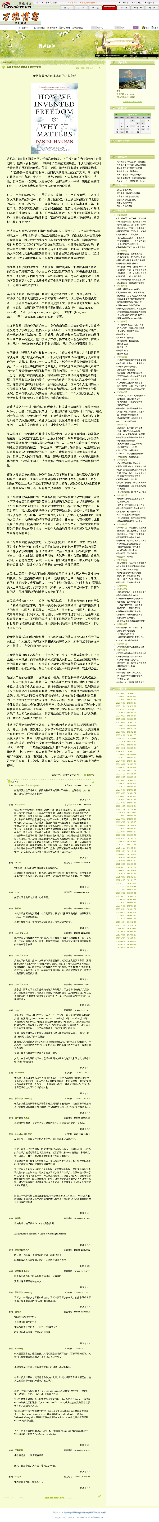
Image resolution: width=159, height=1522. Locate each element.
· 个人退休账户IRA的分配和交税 (130, 315)
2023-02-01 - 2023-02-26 (126, 799)
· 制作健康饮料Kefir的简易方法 (129, 598)
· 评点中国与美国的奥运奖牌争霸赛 (131, 470)
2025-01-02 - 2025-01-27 (126, 735)
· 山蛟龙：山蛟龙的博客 (126, 200)
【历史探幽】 (122, 524)
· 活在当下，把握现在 (125, 337)
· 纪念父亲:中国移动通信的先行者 (130, 566)
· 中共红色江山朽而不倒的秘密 (129, 383)
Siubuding (27, 1098)
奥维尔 (26, 1118)
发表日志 (41, 28)
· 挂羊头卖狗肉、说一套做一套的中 (131, 225)
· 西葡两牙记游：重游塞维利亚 (129, 174)
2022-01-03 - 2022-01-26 (126, 841)
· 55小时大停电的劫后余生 (127, 415)
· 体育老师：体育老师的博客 (128, 196)
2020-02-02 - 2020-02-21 (126, 915)
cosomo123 (19, 1073)
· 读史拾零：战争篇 (124, 557)
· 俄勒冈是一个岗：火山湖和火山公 (131, 273)
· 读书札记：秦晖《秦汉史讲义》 (130, 673)
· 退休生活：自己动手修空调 (128, 399)
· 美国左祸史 (121, 669)
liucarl (17, 892)
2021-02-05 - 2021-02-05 (126, 877)
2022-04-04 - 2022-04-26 (126, 832)
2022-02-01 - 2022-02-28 (126, 838)
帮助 (147, 28)
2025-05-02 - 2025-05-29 (126, 722)
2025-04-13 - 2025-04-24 (126, 725)
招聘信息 (84, 1512)
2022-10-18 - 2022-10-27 (126, 812)
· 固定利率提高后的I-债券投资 (129, 302)
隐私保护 (102, 1512)
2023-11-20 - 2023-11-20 (126, 774)
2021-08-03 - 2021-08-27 (126, 857)
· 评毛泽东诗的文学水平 (126, 479)
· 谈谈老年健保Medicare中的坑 (129, 318)
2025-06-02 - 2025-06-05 (126, 719)
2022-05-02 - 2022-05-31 (126, 828)
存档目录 (122, 688)
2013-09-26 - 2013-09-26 (126, 948)
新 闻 (81, 7)
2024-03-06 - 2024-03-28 (126, 764)
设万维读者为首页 (49, 2)
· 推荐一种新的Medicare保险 (128, 289)
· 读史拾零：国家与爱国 (126, 553)
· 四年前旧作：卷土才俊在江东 (129, 627)
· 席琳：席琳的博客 (124, 203)
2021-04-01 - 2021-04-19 (126, 870)
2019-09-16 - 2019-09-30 (126, 932)
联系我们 (137, 2)
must (17, 933)
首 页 (67, 7)
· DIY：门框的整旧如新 (126, 421)
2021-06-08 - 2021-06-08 (126, 864)
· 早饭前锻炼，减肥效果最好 (128, 457)
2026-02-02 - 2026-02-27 (126, 700)
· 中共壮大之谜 (122, 679)
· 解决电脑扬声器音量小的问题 (129, 521)
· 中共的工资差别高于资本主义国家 (131, 360)
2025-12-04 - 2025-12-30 (126, 706)
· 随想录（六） (122, 344)
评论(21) (75, 775)
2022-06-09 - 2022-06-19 (126, 825)
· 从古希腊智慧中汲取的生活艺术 (130, 647)
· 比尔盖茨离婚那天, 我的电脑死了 (130, 508)
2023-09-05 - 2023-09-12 (126, 777)
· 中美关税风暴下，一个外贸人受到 (131, 241)
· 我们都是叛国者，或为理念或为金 (131, 178)
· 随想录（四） (122, 350)
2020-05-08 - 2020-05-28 (126, 906)
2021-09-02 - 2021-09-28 (126, 854)
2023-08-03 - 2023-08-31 (126, 780)
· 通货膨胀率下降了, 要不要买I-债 (130, 292)
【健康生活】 (122, 424)
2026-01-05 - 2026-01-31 (126, 703)
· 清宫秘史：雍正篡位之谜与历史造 (131, 531)
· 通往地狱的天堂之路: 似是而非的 (130, 247)
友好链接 (122, 185)
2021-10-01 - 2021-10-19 (126, 851)
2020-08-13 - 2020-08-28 (126, 896)
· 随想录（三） (122, 354)
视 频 (95, 7)
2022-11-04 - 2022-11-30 (126, 809)
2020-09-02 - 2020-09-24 (126, 893)
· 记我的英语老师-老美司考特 (128, 573)
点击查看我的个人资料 (132, 102)
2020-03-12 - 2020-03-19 (126, 912)
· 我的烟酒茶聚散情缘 (125, 441)
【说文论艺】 (122, 460)
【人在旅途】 (122, 251)
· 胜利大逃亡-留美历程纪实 (127, 569)
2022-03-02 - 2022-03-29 (126, 835)
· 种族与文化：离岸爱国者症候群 (130, 682)
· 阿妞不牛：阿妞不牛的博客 (128, 193)
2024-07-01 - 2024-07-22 (126, 751)
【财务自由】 (122, 286)
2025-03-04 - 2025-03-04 (126, 729)
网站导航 (93, 1512)
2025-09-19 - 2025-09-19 (126, 712)
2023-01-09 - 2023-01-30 (126, 803)
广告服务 (124, 2)
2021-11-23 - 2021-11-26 (126, 848)
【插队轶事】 (122, 586)
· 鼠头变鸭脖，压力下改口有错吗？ (131, 386)
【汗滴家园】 (122, 392)
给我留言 (79, 28)
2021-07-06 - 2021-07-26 (126, 861)
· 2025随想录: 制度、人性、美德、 (130, 325)
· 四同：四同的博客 (124, 206)
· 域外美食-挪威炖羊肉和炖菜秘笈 (130, 621)
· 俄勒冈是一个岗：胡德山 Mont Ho (131, 267)
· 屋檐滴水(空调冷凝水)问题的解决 (131, 395)
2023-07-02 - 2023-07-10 (126, 783)
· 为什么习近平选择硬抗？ (127, 244)
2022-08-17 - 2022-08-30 (126, 819)
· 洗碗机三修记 (122, 405)
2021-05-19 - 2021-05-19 (126, 867)
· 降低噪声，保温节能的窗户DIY (130, 408)
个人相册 (66, 28)
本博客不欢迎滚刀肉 (132, 144)
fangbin (18, 1477)
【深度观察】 (122, 215)
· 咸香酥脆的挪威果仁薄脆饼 (128, 611)
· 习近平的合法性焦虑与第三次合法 (131, 376)
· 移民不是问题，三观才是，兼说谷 (131, 231)
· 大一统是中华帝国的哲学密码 (129, 676)
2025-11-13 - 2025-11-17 (126, 709)
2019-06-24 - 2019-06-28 (126, 941)
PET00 (18, 863)
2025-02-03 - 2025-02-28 (126, 732)
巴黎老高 (19, 1450)
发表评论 (90, 775)
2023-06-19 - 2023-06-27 (126, 787)
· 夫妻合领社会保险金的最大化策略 (131, 312)
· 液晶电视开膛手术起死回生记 (129, 418)
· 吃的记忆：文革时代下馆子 (128, 576)
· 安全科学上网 (122, 502)
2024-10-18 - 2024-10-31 (126, 741)
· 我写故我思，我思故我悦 (127, 341)
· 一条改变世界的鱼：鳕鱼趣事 (129, 605)
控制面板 (53, 28)
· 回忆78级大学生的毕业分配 (128, 582)
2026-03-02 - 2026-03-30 (126, 696)
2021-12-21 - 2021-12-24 (126, 845)
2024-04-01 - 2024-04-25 (126, 761)
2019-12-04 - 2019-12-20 (126, 922)
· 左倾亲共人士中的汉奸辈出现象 (130, 228)
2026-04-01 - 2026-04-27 (126, 693)
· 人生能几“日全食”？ (125, 634)
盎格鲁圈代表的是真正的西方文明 (24, 67)
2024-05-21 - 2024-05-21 (126, 758)
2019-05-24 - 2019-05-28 (126, 944)
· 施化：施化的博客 (124, 190)
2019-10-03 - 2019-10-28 (126, 928)
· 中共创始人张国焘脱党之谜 (128, 544)
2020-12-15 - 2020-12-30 (126, 883)
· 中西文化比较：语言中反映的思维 (131, 486)
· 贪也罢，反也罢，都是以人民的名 (131, 482)
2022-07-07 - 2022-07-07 (126, 822)
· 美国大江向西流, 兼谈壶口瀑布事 (130, 260)
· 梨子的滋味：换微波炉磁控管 (129, 402)
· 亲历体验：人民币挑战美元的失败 (131, 296)
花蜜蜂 (18, 908)
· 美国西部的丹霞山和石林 (127, 263)
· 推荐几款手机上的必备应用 (128, 511)
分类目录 (122, 210)
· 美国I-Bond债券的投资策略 (128, 305)
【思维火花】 (122, 644)
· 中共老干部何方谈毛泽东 (127, 171)
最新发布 (122, 157)
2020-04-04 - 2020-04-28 (126, 909)
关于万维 (150, 2)
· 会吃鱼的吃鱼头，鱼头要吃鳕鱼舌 (131, 592)
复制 (125, 56)
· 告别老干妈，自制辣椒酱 (127, 450)
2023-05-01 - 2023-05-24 (126, 790)
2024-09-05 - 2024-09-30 (126, 745)
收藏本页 (133, 56)
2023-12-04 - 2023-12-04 (126, 770)
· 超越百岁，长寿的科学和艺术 (129, 428)
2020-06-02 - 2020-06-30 (126, 903)
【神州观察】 (122, 357)
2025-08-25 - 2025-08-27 (126, 716)
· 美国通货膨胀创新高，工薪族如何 (131, 308)
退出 (156, 28)
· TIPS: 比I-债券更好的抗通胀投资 (130, 299)
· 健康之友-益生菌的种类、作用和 (130, 434)
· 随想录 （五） (122, 347)
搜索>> (25, 28)
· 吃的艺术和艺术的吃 (125, 618)
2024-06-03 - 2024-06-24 (126, 754)
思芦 (17, 1098)
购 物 (152, 7)
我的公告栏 (123, 141)
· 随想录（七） (122, 334)
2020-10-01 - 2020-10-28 (126, 890)
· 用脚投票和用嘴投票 (125, 370)
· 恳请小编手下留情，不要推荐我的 (131, 466)
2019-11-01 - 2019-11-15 (126, 925)
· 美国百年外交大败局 (125, 666)
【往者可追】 (122, 560)
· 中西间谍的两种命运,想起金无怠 (130, 389)
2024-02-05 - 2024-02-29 (126, 767)
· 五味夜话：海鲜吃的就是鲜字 (129, 615)
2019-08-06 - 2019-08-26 (126, 935)
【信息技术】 (122, 495)
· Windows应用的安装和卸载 (128, 515)
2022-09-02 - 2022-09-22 (126, 816)
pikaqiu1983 (20, 785)
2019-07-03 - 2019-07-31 (126, 938)
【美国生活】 (122, 624)
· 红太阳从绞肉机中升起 (126, 550)
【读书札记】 (122, 650)
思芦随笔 (47, 46)
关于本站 (57, 1512)
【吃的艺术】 (122, 589)
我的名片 (122, 62)
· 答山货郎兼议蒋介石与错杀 (128, 463)
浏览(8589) (56, 775)
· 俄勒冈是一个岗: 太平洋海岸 (128, 276)
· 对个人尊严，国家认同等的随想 (130, 328)
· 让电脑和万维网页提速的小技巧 (130, 499)
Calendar (122, 108)
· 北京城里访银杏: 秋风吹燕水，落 (130, 279)
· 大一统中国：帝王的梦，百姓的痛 (131, 162)
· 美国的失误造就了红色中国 (128, 547)
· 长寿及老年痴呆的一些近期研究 (130, 437)
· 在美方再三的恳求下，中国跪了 (130, 238)
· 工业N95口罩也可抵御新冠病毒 (130, 453)
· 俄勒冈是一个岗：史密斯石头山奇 (131, 270)
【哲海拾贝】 (122, 321)
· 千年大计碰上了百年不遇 (127, 379)
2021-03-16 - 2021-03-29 (126, 874)
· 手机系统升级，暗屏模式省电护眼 (131, 518)
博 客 (109, 7)
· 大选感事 (120, 489)
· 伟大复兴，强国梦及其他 (127, 331)
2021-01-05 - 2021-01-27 (126, 880)
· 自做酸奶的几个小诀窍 (126, 447)
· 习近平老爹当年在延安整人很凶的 (131, 165)
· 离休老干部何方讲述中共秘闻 (129, 168)
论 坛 (124, 7)
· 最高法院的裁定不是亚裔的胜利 (130, 637)
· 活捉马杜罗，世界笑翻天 (127, 234)
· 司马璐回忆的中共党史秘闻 (128, 537)
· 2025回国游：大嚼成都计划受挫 (130, 283)
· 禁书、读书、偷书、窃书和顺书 (130, 579)
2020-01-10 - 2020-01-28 (126, 919)
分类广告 (138, 7)
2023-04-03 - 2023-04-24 (126, 793)
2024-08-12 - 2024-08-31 (126, 748)
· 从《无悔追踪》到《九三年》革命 (131, 492)
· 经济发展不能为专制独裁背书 (129, 373)
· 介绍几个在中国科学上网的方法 (130, 505)
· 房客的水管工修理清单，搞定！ (130, 412)
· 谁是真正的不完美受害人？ (128, 476)
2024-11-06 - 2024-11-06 (126, 738)
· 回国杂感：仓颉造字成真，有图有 (131, 540)
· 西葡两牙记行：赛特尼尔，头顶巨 (131, 181)
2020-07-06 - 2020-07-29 (126, 899)
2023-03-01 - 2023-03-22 (126, 796)
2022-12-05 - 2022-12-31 (126, 806)
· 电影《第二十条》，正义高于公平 (131, 473)
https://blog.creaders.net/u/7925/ (108, 56)
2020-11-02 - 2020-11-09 (126, 886)
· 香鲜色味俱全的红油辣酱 (127, 595)
